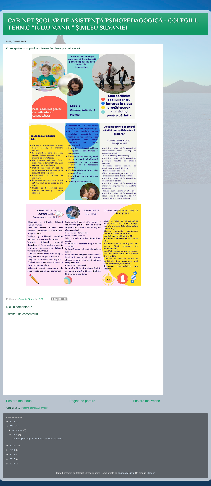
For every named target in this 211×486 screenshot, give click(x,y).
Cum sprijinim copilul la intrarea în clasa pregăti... (37, 438)
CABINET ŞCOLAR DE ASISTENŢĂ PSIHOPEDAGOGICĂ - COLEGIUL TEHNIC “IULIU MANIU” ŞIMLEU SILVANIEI (103, 24)
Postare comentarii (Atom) (34, 408)
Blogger (151, 473)
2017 (13, 459)
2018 (13, 454)
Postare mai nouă (19, 401)
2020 (13, 445)
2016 (13, 463)
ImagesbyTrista (126, 473)
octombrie (17, 430)
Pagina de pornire (82, 401)
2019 (13, 450)
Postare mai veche (146, 401)
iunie (15, 434)
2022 (13, 421)
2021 (13, 426)
